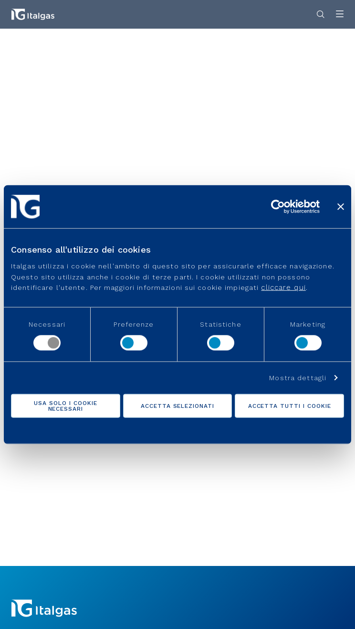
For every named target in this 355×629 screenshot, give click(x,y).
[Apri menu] (340, 14)
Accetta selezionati (177, 406)
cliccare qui (283, 287)
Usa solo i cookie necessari (65, 406)
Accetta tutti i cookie (289, 406)
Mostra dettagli (297, 378)
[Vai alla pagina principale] (32, 14)
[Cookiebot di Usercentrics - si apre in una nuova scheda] (278, 206)
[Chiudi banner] (340, 206)
